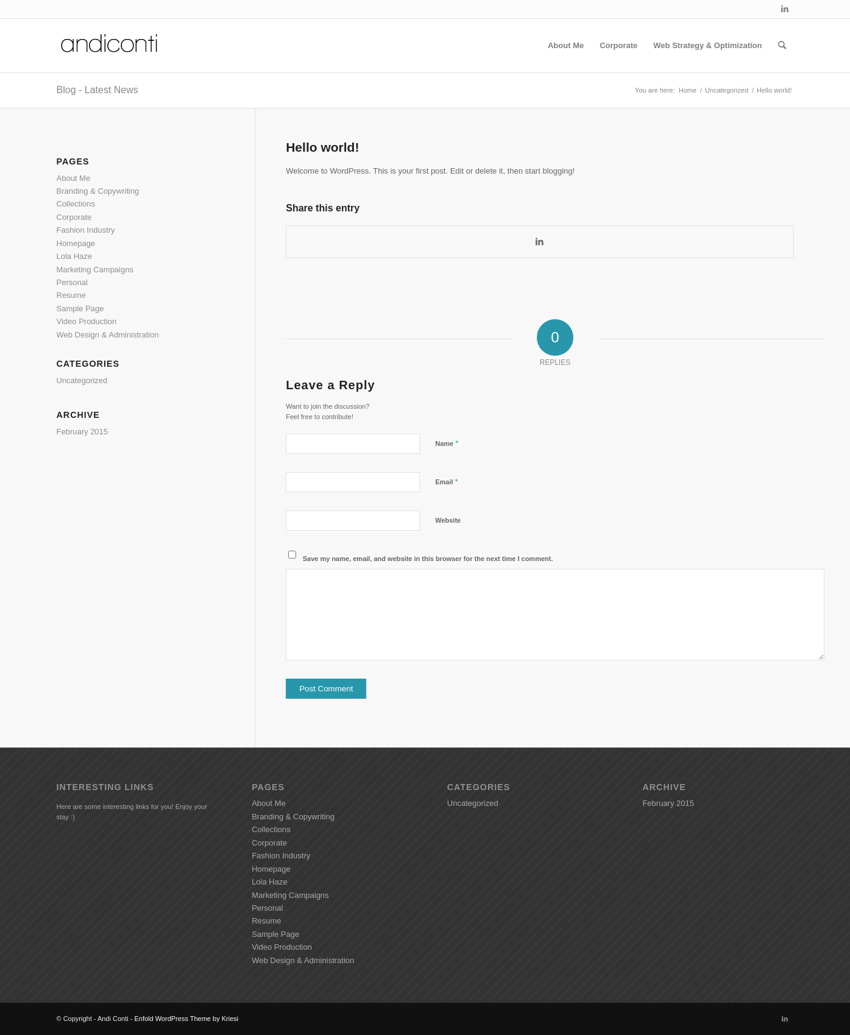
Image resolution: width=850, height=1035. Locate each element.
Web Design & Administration (108, 334)
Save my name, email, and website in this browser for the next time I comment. (428, 558)
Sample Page (80, 308)
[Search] (782, 45)
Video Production (87, 321)
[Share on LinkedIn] (539, 241)
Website (448, 520)
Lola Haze (75, 256)
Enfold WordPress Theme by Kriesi (186, 1018)
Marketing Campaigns (95, 269)
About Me (74, 178)
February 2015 (82, 431)
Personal (72, 282)
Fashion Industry (86, 230)
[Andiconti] (110, 45)
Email (446, 481)
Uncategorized (82, 380)
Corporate (74, 217)
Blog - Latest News (97, 90)
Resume (71, 295)
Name (446, 443)
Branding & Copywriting (98, 191)
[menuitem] (566, 45)
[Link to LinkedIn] (785, 9)
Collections (76, 203)
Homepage (76, 243)
